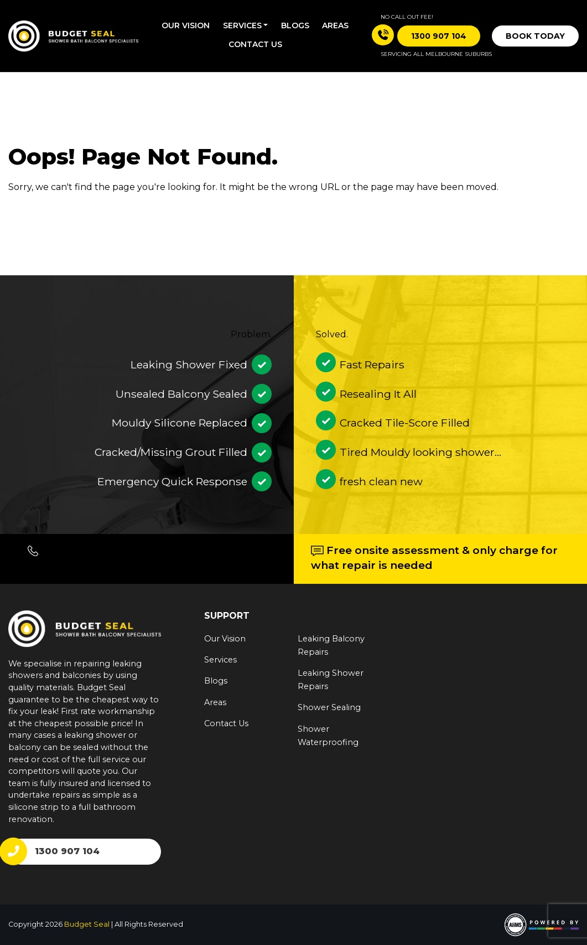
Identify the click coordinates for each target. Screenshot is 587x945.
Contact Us (226, 723)
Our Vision (186, 25)
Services (242, 25)
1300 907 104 (67, 851)
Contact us (255, 44)
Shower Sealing (329, 707)
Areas (335, 25)
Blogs (295, 25)
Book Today (535, 36)
